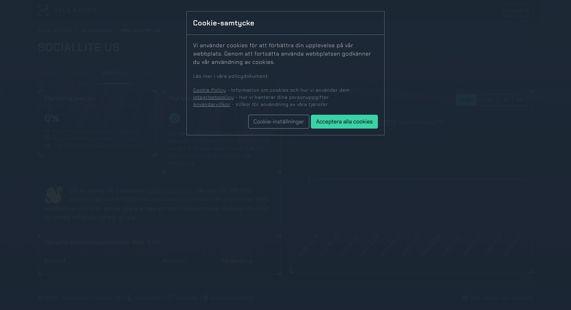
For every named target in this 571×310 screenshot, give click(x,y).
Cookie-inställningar (278, 121)
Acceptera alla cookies (344, 121)
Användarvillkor (211, 104)
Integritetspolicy (213, 97)
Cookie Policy (209, 90)
